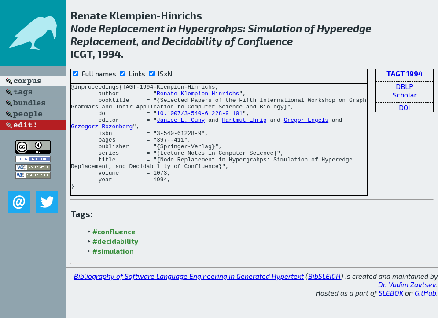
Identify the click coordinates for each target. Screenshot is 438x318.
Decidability (192, 40)
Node (83, 28)
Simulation (275, 28)
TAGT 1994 (404, 73)
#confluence (114, 252)
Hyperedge (344, 28)
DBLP (404, 86)
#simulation (113, 272)
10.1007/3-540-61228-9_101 (200, 119)
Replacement (132, 28)
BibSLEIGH (324, 297)
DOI (404, 107)
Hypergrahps (210, 28)
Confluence (265, 40)
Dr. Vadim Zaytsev (407, 305)
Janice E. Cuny (181, 127)
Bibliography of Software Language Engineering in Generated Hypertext (189, 297)
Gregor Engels (306, 127)
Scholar (405, 94)
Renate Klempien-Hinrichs (198, 96)
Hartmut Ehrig (244, 127)
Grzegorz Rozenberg (102, 135)
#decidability (115, 262)
